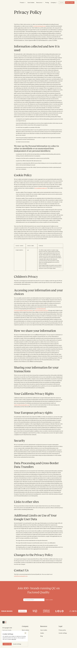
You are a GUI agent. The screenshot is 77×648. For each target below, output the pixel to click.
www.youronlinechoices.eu (41, 310)
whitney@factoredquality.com (21, 405)
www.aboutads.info (41, 308)
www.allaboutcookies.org (41, 188)
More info (14, 639)
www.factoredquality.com (39, 26)
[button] (22, 2)
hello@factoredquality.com (21, 576)
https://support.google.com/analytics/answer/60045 (50, 265)
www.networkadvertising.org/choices (23, 310)
